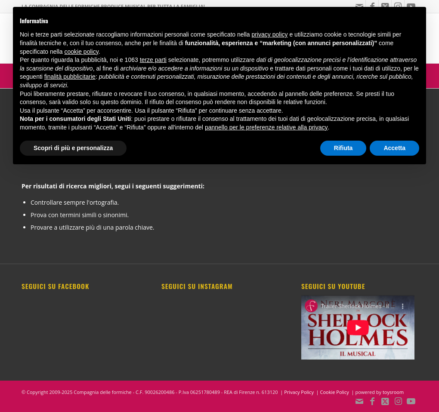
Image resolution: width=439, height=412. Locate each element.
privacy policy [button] (270, 34)
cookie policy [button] (82, 51)
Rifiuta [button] (343, 148)
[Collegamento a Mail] (359, 401)
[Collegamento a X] (385, 401)
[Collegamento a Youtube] (411, 401)
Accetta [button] (394, 148)
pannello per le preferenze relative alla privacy (266, 127)
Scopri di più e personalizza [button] (73, 148)
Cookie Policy (334, 392)
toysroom (393, 392)
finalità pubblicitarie (70, 76)
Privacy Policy (299, 392)
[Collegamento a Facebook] (372, 401)
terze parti (153, 59)
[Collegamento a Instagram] (398, 401)
